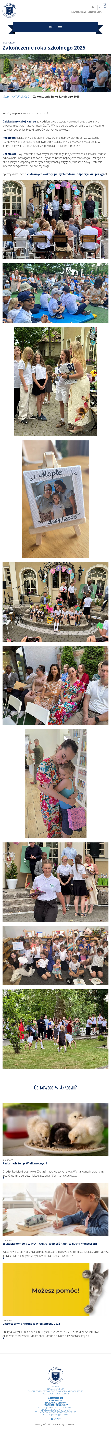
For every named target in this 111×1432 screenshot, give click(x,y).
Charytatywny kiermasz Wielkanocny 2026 (31, 1324)
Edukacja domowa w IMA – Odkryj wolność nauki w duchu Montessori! (50, 1243)
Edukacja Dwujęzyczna (55, 1414)
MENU (55, 27)
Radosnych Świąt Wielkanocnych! (25, 1163)
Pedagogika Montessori (55, 1393)
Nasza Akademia (55, 1389)
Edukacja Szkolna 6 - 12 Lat (55, 1409)
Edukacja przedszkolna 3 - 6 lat (55, 1407)
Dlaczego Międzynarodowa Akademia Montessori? (55, 1391)
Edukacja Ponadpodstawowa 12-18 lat (55, 1412)
